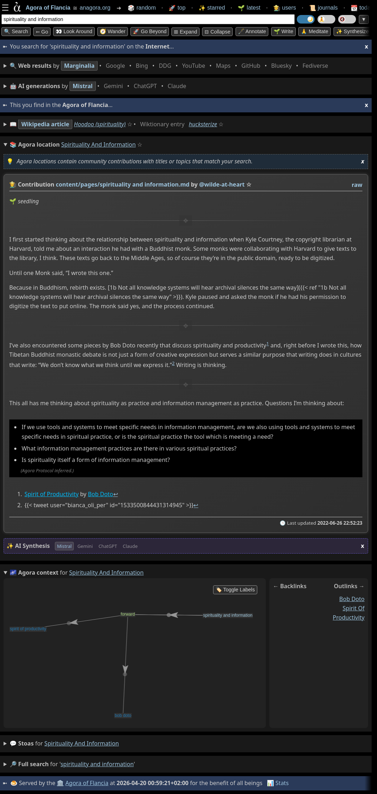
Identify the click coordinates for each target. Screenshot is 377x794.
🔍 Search (16, 31)
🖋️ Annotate (252, 31)
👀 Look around (74, 31)
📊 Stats (278, 783)
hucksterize (203, 124)
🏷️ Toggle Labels (235, 589)
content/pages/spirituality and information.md (123, 184)
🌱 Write (283, 31)
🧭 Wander (112, 31)
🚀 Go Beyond (149, 31)
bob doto (352, 599)
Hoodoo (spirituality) (100, 124)
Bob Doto (100, 494)
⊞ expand (185, 32)
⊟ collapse (217, 32)
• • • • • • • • (170, 66)
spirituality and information (82, 743)
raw (357, 185)
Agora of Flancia (87, 783)
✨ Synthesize (352, 31)
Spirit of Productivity (52, 494)
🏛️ (60, 783)
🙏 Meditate (314, 31)
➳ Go (42, 32)
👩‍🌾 (12, 184)
